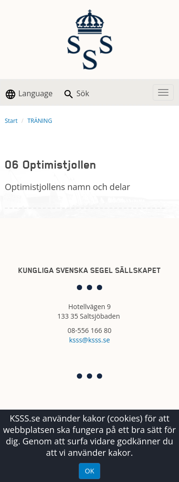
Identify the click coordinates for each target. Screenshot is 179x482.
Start (11, 121)
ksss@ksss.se (89, 339)
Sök (76, 94)
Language (29, 94)
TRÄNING (39, 121)
